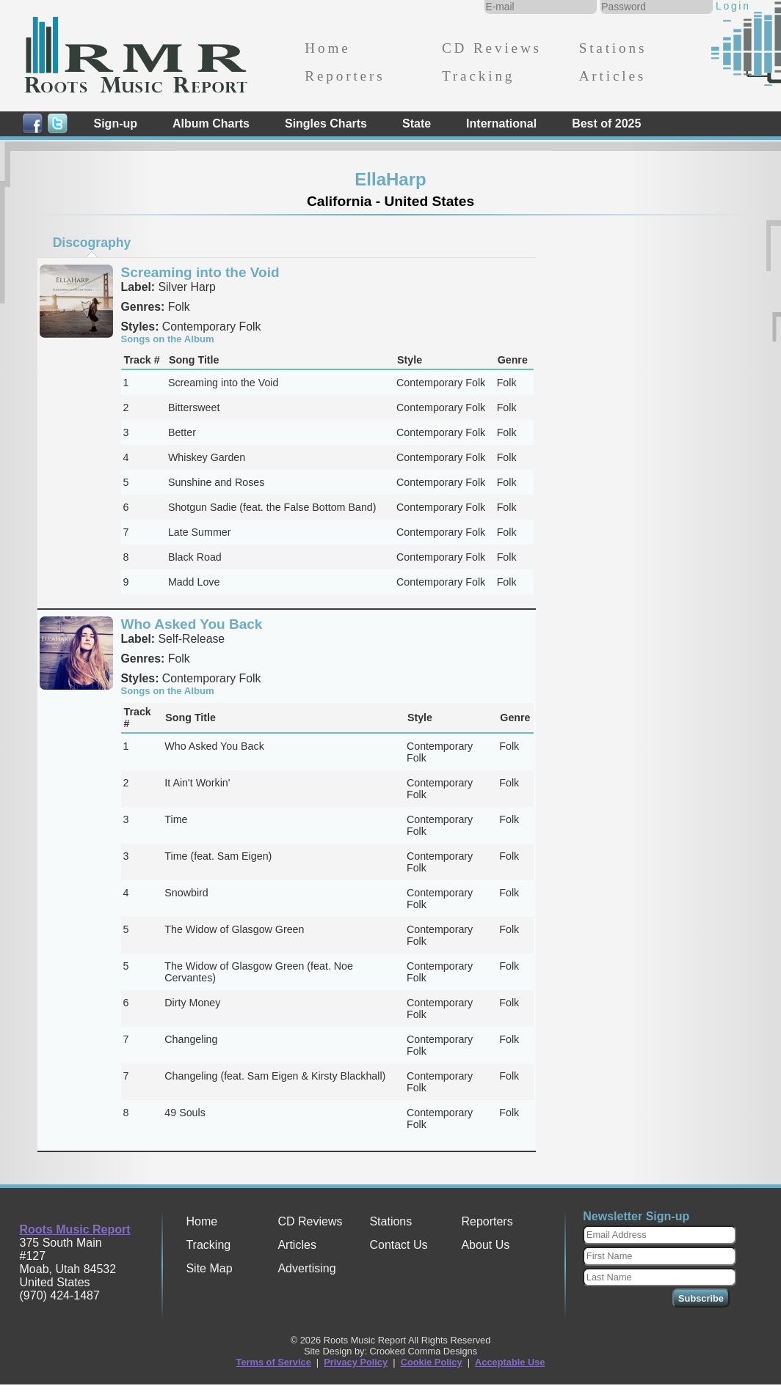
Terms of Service (273, 1362)
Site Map (209, 1268)
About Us (485, 1245)
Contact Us (398, 1245)
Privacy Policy (356, 1362)
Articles (612, 76)
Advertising (306, 1268)
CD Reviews (492, 48)
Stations (613, 48)
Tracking (478, 76)
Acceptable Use (510, 1362)
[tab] (92, 242)
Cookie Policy (431, 1362)
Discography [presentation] (92, 242)
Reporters (345, 76)
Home (327, 48)
